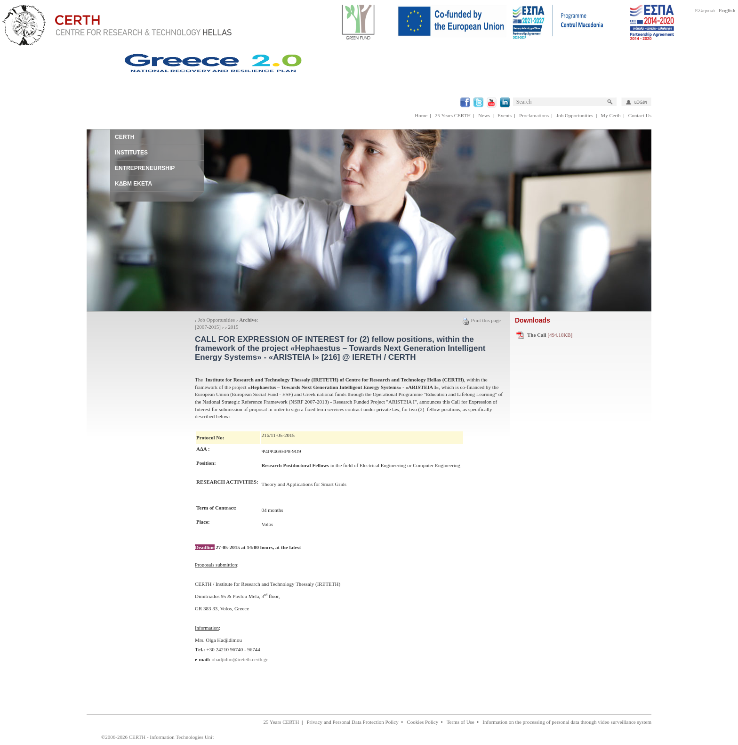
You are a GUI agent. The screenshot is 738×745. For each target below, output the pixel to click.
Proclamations (534, 115)
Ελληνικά (705, 10)
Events (504, 115)
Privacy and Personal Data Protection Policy (352, 722)
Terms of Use (460, 722)
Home (421, 115)
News (484, 115)
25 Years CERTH (453, 115)
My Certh (610, 115)
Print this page (481, 320)
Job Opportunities (575, 115)
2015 (233, 327)
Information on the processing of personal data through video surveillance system (566, 722)
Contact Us (639, 115)
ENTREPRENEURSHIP (145, 168)
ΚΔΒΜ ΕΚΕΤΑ (133, 183)
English (727, 10)
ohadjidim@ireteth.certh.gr (240, 659)
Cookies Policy (422, 722)
